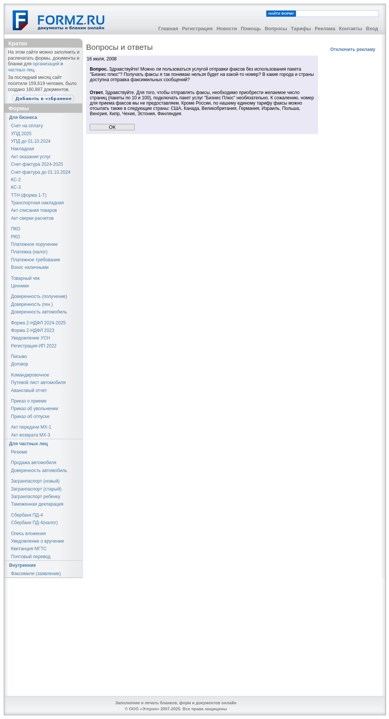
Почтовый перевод (31, 556)
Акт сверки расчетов (32, 218)
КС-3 (16, 187)
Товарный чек (25, 278)
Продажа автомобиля (33, 462)
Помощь (251, 28)
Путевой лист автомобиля (38, 382)
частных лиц (21, 70)
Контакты (350, 28)
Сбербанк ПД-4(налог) (34, 522)
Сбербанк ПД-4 (27, 515)
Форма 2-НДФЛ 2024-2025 (38, 323)
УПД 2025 (21, 133)
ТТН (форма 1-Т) (28, 195)
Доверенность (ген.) (32, 304)
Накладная (22, 148)
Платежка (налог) (29, 252)
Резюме (19, 452)
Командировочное (30, 375)
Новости (227, 28)
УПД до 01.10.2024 (31, 141)
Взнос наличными (30, 267)
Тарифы (301, 28)
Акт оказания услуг (31, 156)
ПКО (15, 228)
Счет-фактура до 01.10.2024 (41, 172)
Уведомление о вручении (37, 541)
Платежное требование (35, 259)
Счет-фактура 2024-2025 (37, 164)
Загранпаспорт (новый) (35, 481)
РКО (15, 236)
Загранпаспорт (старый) (36, 489)
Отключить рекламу (352, 49)
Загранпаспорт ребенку (35, 496)
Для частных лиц (28, 443)
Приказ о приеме (28, 401)
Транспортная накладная (37, 202)
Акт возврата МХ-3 (30, 435)
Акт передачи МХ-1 (31, 427)
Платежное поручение (34, 244)
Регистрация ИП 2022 (34, 346)
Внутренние (22, 565)
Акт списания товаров (34, 210)
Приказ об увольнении (34, 408)
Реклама (325, 28)
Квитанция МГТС (29, 548)
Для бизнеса (23, 117)
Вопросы (276, 28)
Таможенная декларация (37, 504)
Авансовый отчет (29, 390)
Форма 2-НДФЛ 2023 (32, 330)
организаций (46, 63)
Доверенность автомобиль (39, 312)
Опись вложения (28, 533)
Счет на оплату (27, 125)
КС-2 (16, 179)
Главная (168, 28)
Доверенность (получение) (39, 296)
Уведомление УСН (30, 338)
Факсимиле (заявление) (36, 573)
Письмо (19, 356)
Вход (372, 28)
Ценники (20, 286)
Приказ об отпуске (30, 416)
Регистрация (197, 28)
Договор (19, 364)
